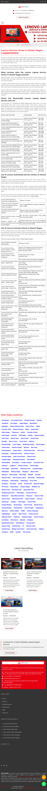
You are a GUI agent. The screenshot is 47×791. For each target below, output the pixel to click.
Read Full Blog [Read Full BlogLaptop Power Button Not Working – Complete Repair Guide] (9, 590)
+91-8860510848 (17, 684)
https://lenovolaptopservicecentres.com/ (29, 776)
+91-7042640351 (8, 676)
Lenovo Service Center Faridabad (10, 737)
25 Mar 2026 (12, 615)
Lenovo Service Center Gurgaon (10, 726)
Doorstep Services (6, 704)
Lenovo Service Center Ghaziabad (10, 735)
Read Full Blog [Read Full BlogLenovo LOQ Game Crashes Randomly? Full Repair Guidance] (33, 590)
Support (7, 1)
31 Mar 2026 (12, 577)
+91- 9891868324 (8, 684)
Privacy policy (5, 707)
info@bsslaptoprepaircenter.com (12, 678)
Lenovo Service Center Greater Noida (11, 732)
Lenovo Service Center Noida (9, 729)
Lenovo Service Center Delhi (9, 723)
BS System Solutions (6, 786)
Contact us (4, 712)
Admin (6, 577)
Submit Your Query (23, 17)
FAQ (2, 1)
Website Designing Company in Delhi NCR (34, 788)
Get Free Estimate (10, 652)
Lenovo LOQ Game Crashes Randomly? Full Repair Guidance (34, 573)
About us (4, 701)
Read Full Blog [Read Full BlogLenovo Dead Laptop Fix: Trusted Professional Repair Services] (9, 628)
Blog (3, 710)
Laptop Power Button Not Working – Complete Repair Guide (11, 573)
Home (17, 44)
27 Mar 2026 (36, 577)
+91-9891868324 (17, 676)
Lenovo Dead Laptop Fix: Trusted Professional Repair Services (10, 611)
